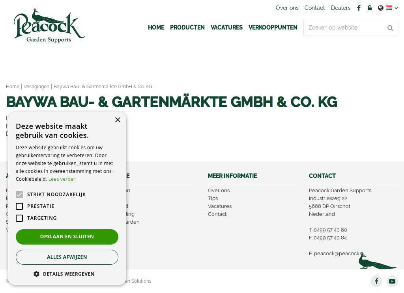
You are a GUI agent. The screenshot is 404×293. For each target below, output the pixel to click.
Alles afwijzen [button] (67, 257)
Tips (213, 198)
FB (359, 8)
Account (370, 8)
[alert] (67, 198)
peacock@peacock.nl (339, 253)
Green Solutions (134, 281)
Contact (217, 214)
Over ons (219, 190)
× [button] (117, 120)
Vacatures (220, 206)
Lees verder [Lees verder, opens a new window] (62, 179)
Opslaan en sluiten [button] (67, 236)
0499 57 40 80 (330, 230)
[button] (67, 273)
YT (392, 281)
